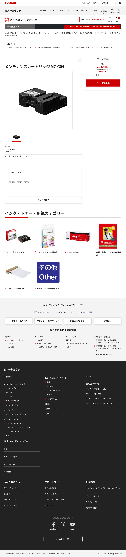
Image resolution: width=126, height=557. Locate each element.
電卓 (48, 382)
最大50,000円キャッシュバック (21, 47)
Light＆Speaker (51, 409)
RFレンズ (91, 47)
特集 (61, 10)
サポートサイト (53, 482)
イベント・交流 (72, 10)
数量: (98, 75)
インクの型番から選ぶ (68, 33)
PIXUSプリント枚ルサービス (47, 347)
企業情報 (90, 482)
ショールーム (86, 10)
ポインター (51, 395)
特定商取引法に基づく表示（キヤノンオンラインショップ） (108, 341)
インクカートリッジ (50, 33)
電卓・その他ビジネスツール (55, 378)
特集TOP (8, 337)
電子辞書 (50, 386)
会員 (96, 10)
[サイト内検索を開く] (115, 3)
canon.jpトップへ (63, 539)
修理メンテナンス (51, 505)
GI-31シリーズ (100, 33)
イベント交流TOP (71, 337)
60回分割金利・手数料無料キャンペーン (51, 47)
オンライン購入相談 (43, 343)
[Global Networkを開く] (119, 3)
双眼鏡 (47, 404)
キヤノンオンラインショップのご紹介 (100, 403)
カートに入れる (103, 83)
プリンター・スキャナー (13, 419)
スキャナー (10, 436)
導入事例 (7, 494)
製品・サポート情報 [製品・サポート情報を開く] (89, 3)
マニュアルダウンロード (54, 494)
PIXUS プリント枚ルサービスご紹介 (99, 398)
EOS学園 (39, 340)
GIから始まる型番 (86, 33)
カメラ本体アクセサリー (14, 401)
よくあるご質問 (85, 312)
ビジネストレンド (10, 499)
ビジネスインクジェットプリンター (18, 427)
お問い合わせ (9, 553)
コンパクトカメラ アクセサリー (17, 414)
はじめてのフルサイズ (15, 340)
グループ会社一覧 (92, 496)
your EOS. (10, 347)
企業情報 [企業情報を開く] (105, 3)
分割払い (107, 320)
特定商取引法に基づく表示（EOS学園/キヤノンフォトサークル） (108, 348)
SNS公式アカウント (63, 517)
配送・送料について (42, 312)
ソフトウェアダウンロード (54, 499)
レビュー (10, 343)
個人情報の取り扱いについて (59, 553)
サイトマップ (21, 553)
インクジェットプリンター (15, 423)
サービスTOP (39, 337)
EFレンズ (9, 396)
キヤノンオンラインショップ (29, 33)
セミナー (69, 347)
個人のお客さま (13, 10)
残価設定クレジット (77, 320)
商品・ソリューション (12, 488)
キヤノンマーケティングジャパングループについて (103, 489)
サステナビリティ (92, 502)
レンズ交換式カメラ (13, 388)
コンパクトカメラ (10, 410)
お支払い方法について (65, 312)
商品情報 (43, 10)
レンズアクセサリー (13, 405)
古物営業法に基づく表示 (105, 354)
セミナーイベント (10, 505)
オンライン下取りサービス (48, 320)
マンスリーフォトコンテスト (77, 343)
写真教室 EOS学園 (92, 384)
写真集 (47, 413)
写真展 (68, 340)
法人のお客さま (12, 482)
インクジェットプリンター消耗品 (16, 441)
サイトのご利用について (37, 553)
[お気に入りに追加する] (80, 60)
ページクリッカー (53, 399)
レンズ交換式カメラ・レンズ (14, 384)
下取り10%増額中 (77, 47)
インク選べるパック (106, 47)
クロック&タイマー (53, 390)
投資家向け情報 (92, 508)
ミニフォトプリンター (13, 432)
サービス (53, 10)
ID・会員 (7, 471)
